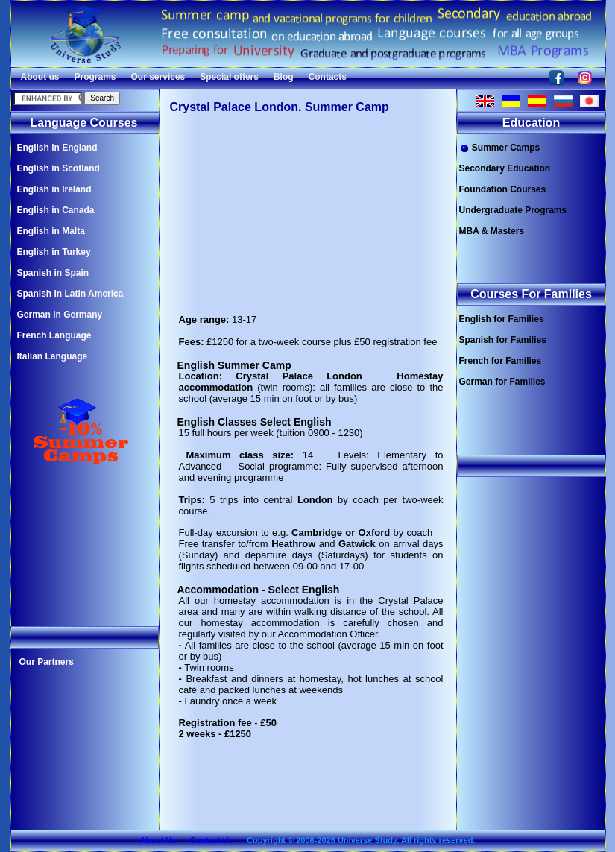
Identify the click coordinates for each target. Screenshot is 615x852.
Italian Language (52, 356)
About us (40, 77)
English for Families (501, 319)
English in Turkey (54, 252)
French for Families (500, 361)
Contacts (328, 77)
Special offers (229, 77)
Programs (95, 77)
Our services (158, 77)
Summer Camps (499, 148)
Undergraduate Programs (513, 210)
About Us (157, 840)
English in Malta (51, 231)
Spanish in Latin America (70, 293)
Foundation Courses (502, 189)
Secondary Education (505, 168)
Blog (284, 77)
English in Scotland (58, 168)
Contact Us (211, 840)
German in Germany (60, 314)
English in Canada (56, 210)
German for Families (502, 381)
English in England (57, 147)
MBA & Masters (492, 231)
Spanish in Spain (53, 273)
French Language (54, 335)
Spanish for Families (502, 340)
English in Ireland (54, 189)
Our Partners (46, 662)
